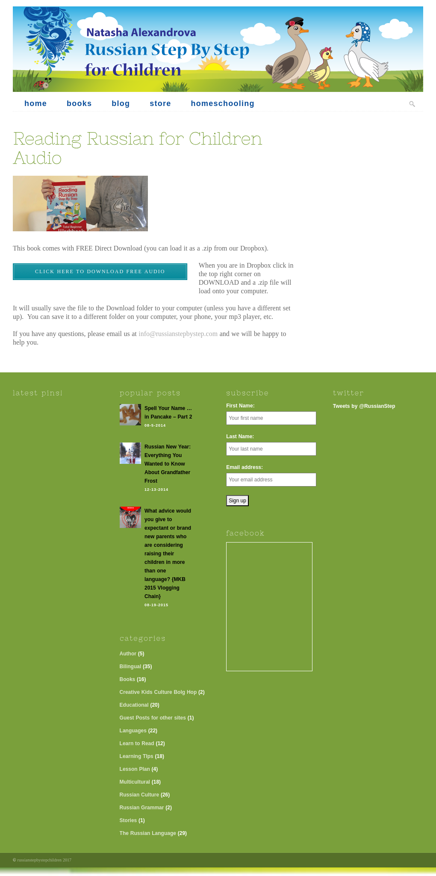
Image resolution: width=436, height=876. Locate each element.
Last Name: (240, 436)
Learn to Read (137, 743)
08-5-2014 (155, 425)
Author (128, 654)
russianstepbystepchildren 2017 (44, 860)
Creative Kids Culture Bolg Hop (158, 692)
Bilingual (130, 667)
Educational (134, 705)
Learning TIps (136, 756)
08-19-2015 (156, 605)
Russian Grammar (142, 808)
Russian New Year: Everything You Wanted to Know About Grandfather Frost (167, 464)
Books (128, 679)
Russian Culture (139, 795)
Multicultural (135, 782)
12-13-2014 (156, 489)
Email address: (244, 467)
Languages (133, 731)
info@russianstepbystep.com (178, 333)
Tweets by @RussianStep (364, 406)
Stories (128, 820)
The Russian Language (148, 833)
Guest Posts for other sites (153, 718)
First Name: (240, 406)
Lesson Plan (135, 769)
